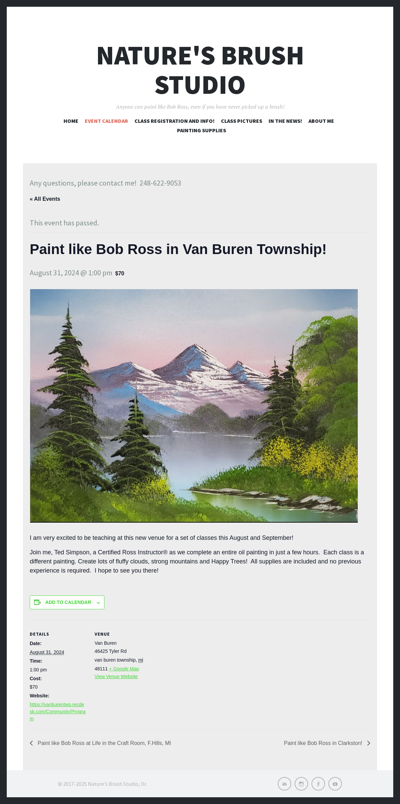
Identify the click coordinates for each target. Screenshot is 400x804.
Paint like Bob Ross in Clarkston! (324, 743)
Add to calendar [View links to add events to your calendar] (68, 602)
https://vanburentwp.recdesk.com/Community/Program (57, 711)
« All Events (45, 199)
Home (71, 120)
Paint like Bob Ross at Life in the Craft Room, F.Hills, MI (103, 743)
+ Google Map (124, 668)
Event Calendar (106, 120)
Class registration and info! (174, 120)
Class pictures (241, 120)
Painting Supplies (201, 130)
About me (321, 120)
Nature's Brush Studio (200, 69)
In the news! (285, 120)
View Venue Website (116, 676)
